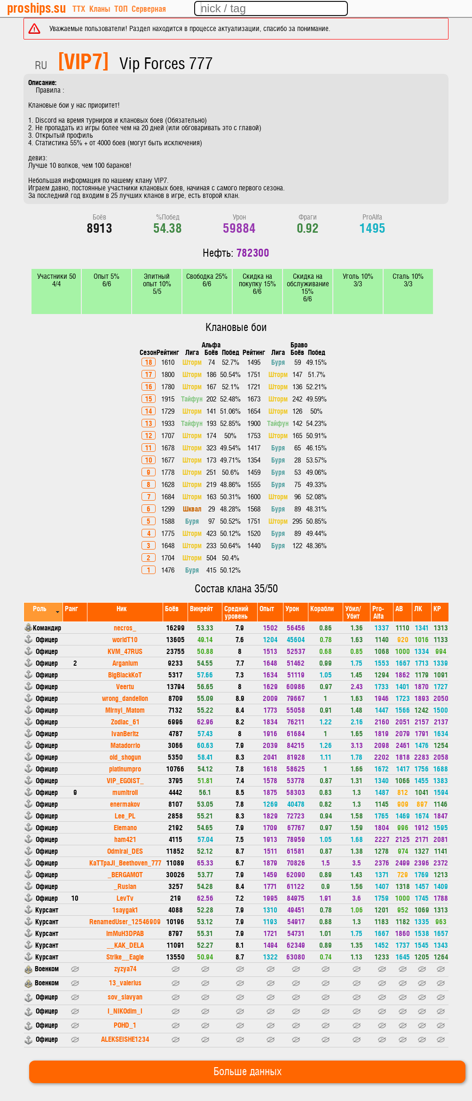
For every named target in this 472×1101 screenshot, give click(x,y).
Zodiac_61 (125, 721)
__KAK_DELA (125, 945)
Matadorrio (125, 745)
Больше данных (247, 1071)
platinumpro (125, 768)
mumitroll (125, 792)
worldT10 (125, 639)
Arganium (125, 663)
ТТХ (78, 8)
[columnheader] (43, 611)
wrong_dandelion (125, 698)
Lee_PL (125, 815)
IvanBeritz (125, 733)
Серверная (149, 8)
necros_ (125, 627)
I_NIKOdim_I (125, 1010)
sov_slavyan (125, 996)
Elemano (125, 827)
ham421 (125, 839)
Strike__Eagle (125, 956)
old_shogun (125, 757)
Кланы (99, 8)
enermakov (125, 804)
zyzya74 (125, 968)
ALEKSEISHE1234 (125, 1039)
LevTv (125, 898)
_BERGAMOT (125, 874)
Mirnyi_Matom (125, 710)
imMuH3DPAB (125, 933)
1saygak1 (125, 909)
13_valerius (125, 982)
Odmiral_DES (125, 851)
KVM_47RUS (125, 651)
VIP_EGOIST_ (125, 780)
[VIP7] (83, 60)
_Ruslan (125, 886)
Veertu (125, 686)
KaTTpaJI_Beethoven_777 (125, 862)
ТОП (120, 8)
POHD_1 (125, 1025)
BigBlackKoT (125, 674)
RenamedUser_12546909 (125, 921)
